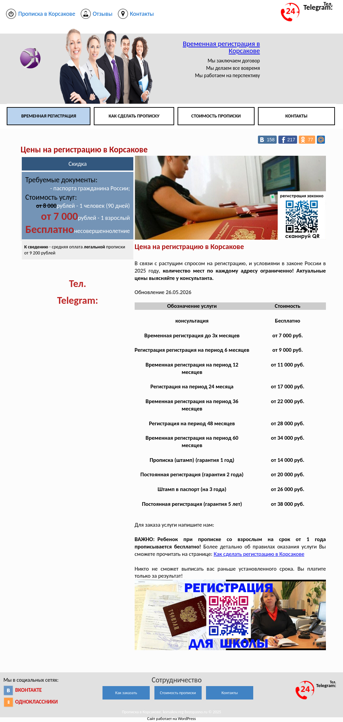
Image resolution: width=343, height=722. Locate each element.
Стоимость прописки (216, 116)
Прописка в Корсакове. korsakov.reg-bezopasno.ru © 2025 (171, 711)
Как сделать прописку (134, 116)
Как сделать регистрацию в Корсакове (259, 554)
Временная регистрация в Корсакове (221, 47)
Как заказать (126, 692)
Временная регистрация (48, 116)
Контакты (296, 116)
